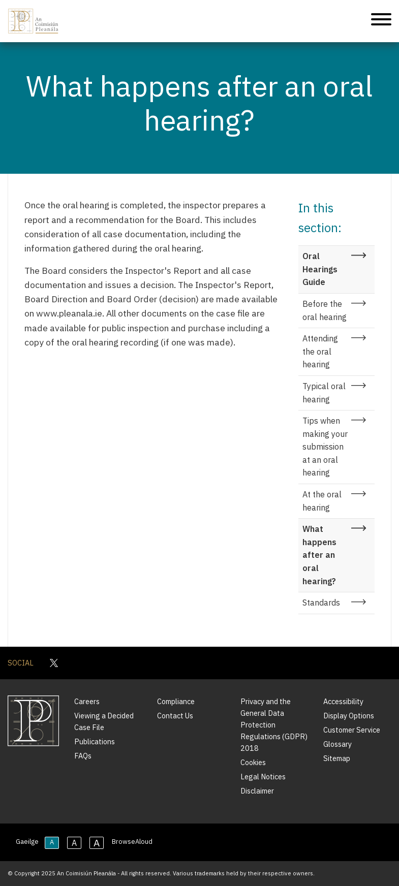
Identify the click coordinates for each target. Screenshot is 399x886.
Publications (94, 741)
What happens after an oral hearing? (319, 555)
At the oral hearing (322, 501)
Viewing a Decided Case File (104, 721)
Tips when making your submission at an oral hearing (325, 447)
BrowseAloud (132, 841)
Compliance (176, 701)
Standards (321, 602)
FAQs (82, 756)
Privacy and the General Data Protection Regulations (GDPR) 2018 (274, 725)
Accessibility (343, 701)
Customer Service (351, 730)
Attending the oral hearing (320, 351)
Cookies (253, 762)
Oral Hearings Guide (319, 269)
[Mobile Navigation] (381, 21)
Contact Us (175, 715)
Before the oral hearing (324, 310)
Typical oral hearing (324, 392)
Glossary (337, 744)
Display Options (348, 715)
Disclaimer (257, 791)
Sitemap (336, 758)
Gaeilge (27, 841)
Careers (87, 701)
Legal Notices (263, 776)
